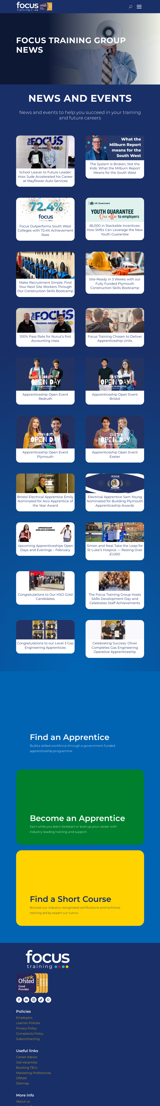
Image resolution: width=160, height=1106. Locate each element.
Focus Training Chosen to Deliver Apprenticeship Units (115, 339)
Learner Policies (28, 1023)
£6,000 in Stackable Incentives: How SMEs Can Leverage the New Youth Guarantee (115, 230)
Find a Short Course (70, 899)
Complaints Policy (29, 1033)
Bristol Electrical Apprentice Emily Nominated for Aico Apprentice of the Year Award (45, 501)
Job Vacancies (26, 1062)
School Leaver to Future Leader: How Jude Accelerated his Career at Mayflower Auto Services (45, 176)
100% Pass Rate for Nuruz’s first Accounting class (45, 339)
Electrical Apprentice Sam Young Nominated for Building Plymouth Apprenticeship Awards (115, 501)
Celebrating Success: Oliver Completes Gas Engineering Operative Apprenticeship (115, 647)
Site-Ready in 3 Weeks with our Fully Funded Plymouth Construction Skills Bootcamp (114, 283)
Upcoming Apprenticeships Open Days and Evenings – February (45, 548)
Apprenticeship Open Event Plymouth (45, 454)
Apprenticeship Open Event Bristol (115, 397)
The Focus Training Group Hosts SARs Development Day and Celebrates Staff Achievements (115, 599)
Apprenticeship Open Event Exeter (115, 454)
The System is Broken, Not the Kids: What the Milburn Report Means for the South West (115, 168)
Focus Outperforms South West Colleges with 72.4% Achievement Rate (45, 230)
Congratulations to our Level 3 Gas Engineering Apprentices (45, 645)
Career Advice (26, 1057)
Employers (24, 1017)
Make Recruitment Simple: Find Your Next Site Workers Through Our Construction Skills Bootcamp (45, 287)
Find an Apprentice (69, 737)
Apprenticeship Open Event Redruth (45, 397)
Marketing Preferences (33, 1073)
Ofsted (21, 1078)
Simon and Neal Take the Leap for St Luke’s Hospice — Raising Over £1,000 (115, 550)
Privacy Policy (26, 1028)
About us (23, 1101)
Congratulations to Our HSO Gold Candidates (45, 597)
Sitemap (22, 1083)
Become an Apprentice (77, 818)
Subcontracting (28, 1039)
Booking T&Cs (26, 1067)
